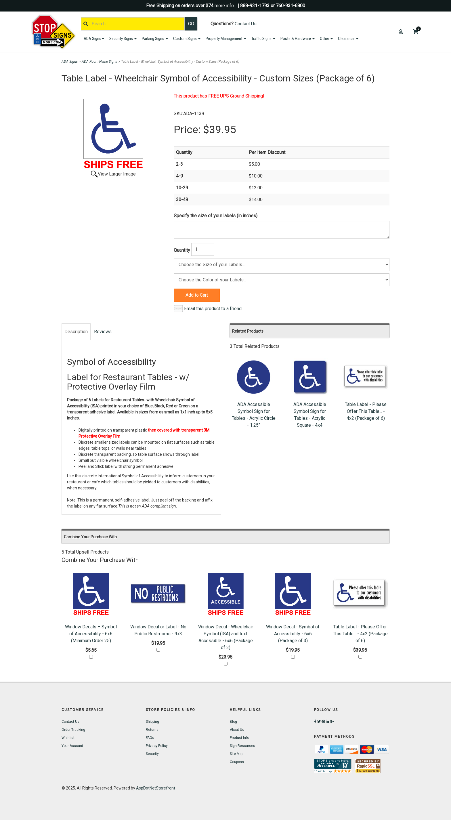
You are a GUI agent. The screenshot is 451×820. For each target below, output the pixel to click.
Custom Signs (186, 38)
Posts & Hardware (297, 38)
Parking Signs (155, 38)
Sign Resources (242, 746)
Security (152, 754)
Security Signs (123, 38)
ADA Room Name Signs (99, 62)
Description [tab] (76, 331)
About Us (237, 730)
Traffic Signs (263, 38)
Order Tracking (73, 730)
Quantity (182, 250)
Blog (233, 722)
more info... (225, 5)
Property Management (226, 38)
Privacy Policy (157, 746)
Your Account (72, 746)
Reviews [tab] (103, 331)
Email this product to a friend (213, 308)
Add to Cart (197, 295)
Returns (152, 730)
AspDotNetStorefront (155, 788)
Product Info (239, 738)
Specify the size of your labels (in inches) (215, 215)
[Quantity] (202, 249)
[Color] (281, 279)
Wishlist (68, 738)
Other (326, 38)
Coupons (237, 762)
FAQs (150, 738)
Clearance (348, 38)
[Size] (281, 264)
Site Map (236, 754)
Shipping (152, 722)
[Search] (133, 23)
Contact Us (246, 23)
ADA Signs (94, 38)
